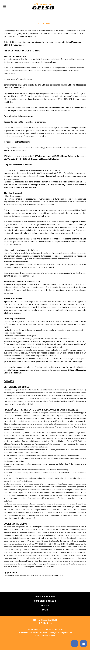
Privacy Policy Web (45, 596)
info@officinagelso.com (61, 632)
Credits (45, 605)
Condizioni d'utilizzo (45, 600)
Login (45, 609)
